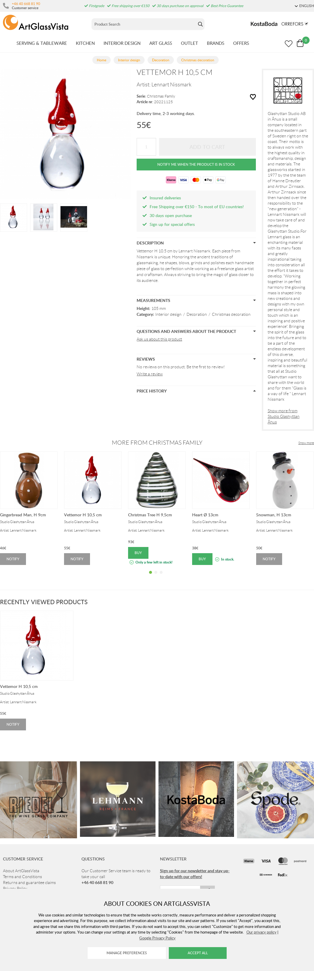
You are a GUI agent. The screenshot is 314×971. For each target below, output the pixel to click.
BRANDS (215, 43)
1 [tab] (150, 577)
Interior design (168, 314)
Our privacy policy (261, 932)
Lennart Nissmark (171, 85)
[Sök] (143, 24)
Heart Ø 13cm (205, 514)
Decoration (197, 314)
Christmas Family (161, 96)
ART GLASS (160, 43)
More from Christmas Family (157, 442)
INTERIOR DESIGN (122, 43)
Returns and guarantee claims (29, 882)
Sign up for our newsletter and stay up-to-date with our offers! (195, 873)
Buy (138, 552)
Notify (12, 558)
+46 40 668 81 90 (26, 3)
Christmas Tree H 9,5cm (150, 514)
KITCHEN (85, 43)
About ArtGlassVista (21, 870)
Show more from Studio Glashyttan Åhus (284, 416)
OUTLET (189, 43)
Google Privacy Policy (157, 938)
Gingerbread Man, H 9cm (23, 514)
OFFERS (241, 43)
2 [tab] (155, 577)
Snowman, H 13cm (273, 514)
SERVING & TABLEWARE (42, 43)
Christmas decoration (231, 314)
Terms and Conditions (22, 876)
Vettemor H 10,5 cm (83, 514)
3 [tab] (161, 577)
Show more (306, 443)
